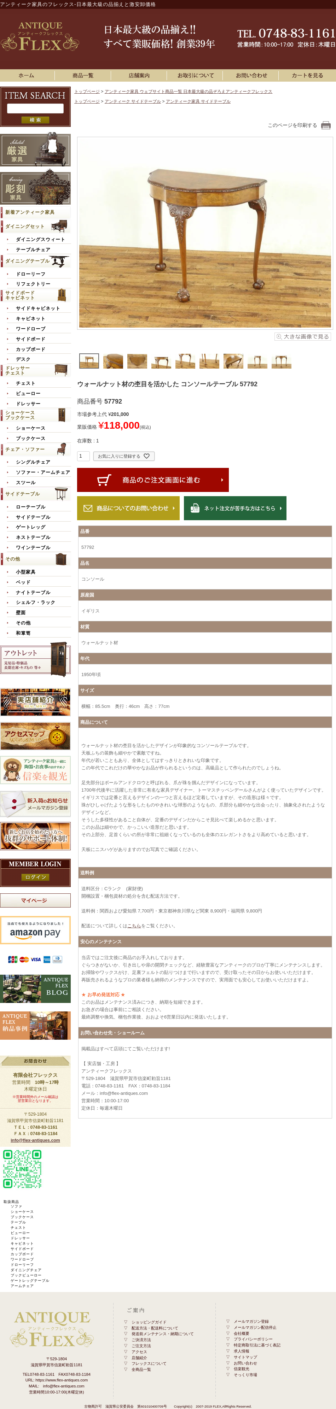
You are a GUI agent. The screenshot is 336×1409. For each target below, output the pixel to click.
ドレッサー (28, 404)
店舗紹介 (139, 1358)
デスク (23, 359)
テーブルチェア (33, 250)
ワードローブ (31, 329)
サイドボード (31, 339)
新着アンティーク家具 (30, 212)
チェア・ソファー (25, 449)
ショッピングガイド (149, 1322)
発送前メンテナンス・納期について (163, 1334)
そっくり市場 (245, 1375)
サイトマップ (245, 1357)
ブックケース (31, 438)
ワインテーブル (33, 548)
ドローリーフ (31, 274)
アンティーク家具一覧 (84, 75)
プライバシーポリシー (253, 1339)
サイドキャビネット (38, 308)
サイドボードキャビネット (20, 295)
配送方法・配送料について (155, 1328)
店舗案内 (140, 75)
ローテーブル (31, 507)
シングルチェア (33, 462)
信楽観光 (241, 1369)
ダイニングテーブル (27, 261)
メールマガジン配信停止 (255, 1327)
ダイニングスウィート (40, 239)
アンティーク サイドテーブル (133, 101)
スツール (26, 483)
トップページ (87, 91)
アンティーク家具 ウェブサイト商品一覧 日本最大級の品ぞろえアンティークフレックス (189, 91)
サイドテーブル (22, 494)
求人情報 (241, 1351)
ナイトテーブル (33, 593)
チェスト (26, 383)
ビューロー (28, 394)
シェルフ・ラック (36, 602)
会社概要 (241, 1333)
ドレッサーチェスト (17, 370)
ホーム (28, 75)
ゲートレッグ (31, 527)
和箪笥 (23, 633)
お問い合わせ (252, 75)
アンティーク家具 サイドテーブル (198, 101)
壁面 (21, 613)
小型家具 (26, 572)
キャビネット (31, 319)
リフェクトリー (33, 284)
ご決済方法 (141, 1340)
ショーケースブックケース (20, 415)
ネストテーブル (33, 537)
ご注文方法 (141, 1346)
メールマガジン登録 (251, 1321)
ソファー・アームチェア (43, 472)
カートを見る (308, 75)
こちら (134, 925)
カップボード (31, 349)
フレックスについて (149, 1363)
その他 (12, 559)
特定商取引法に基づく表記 (257, 1345)
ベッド (23, 582)
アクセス (139, 1352)
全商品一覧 (141, 1369)
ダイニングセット (25, 226)
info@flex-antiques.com (35, 1140)
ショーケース (31, 428)
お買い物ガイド (196, 75)
